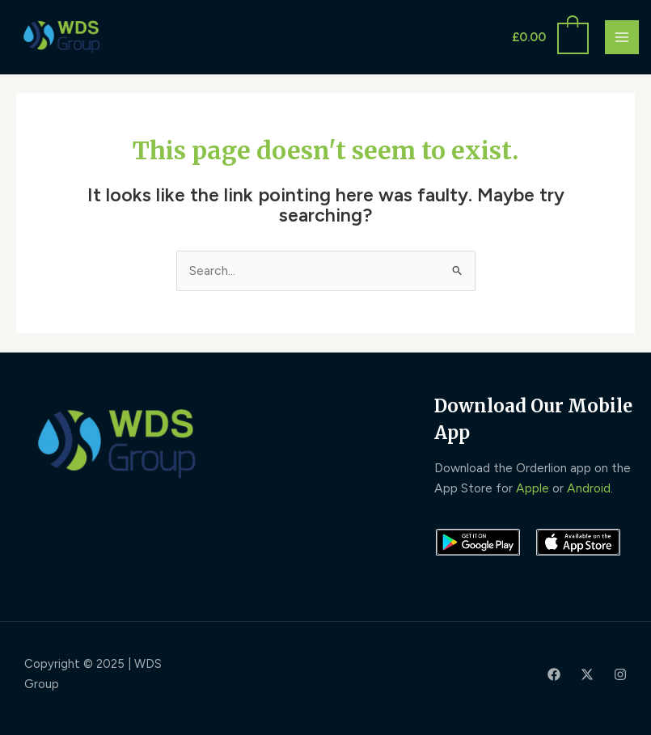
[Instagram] (620, 674)
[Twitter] (587, 674)
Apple (532, 488)
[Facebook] (553, 674)
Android (589, 488)
